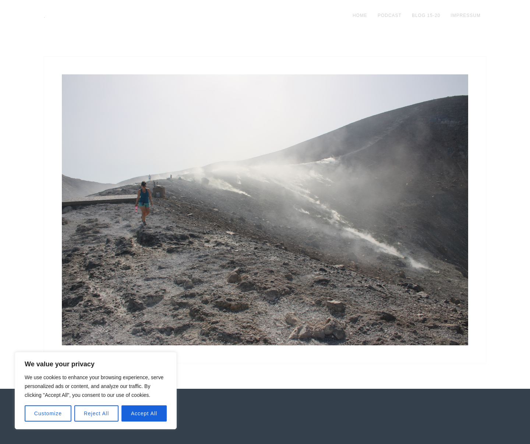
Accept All (144, 413)
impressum (466, 15)
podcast (390, 15)
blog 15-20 (426, 15)
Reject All (96, 413)
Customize (48, 413)
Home (360, 15)
